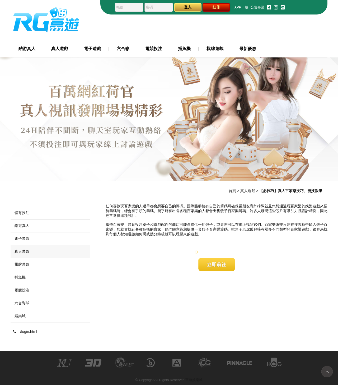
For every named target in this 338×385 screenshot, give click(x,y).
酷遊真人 (22, 225)
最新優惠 (247, 48)
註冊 (216, 7)
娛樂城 (20, 316)
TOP (327, 371)
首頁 (232, 191)
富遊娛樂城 (194, 380)
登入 (187, 7)
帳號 (119, 7)
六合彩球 (22, 303)
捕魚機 (184, 48)
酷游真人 (26, 48)
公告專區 (257, 7)
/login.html (25, 331)
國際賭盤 (194, 206)
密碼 (149, 7)
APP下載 (241, 7)
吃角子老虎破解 (244, 229)
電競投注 (153, 48)
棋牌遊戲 (214, 48)
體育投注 (135, 224)
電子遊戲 (92, 48)
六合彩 (123, 48)
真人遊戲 (59, 48)
